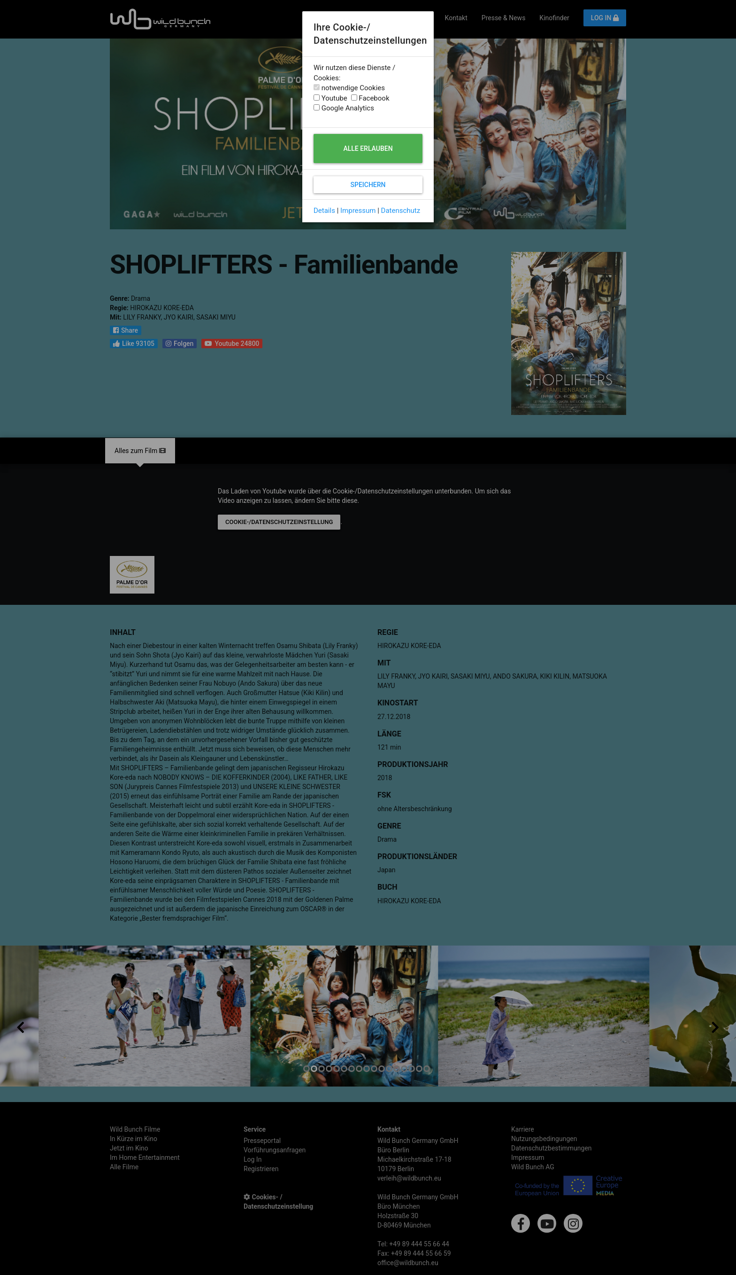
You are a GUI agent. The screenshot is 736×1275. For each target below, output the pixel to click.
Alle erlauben (367, 148)
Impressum (358, 210)
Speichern (367, 184)
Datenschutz (401, 210)
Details (324, 210)
